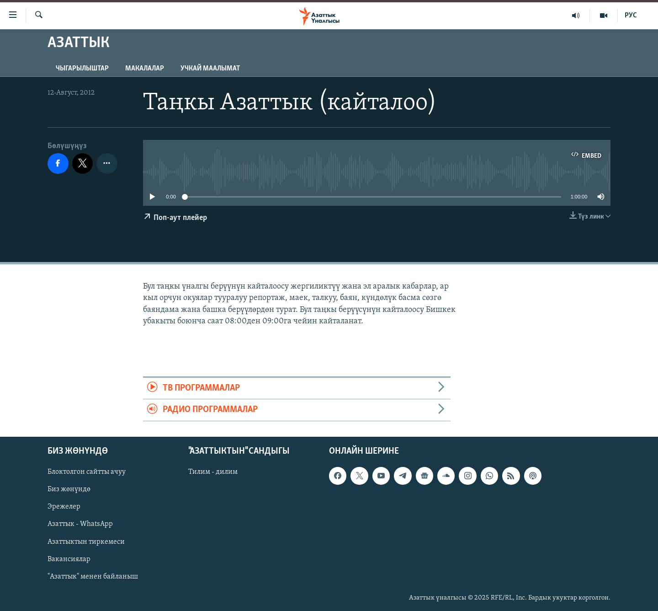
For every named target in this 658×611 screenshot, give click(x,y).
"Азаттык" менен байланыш (93, 576)
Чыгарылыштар (82, 68)
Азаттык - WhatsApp (80, 524)
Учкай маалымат (210, 68)
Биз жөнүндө (69, 489)
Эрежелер (64, 506)
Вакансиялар (69, 559)
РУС (631, 15)
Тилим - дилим (213, 472)
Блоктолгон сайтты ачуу (87, 472)
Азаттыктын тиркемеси (86, 541)
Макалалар (144, 68)
